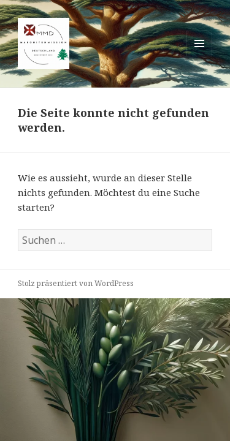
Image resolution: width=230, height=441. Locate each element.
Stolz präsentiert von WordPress (76, 283)
